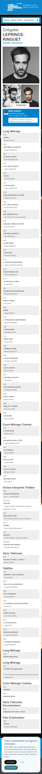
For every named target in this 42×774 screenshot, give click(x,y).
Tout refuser (10, 762)
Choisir (22, 762)
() (20, 113)
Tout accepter (11, 768)
